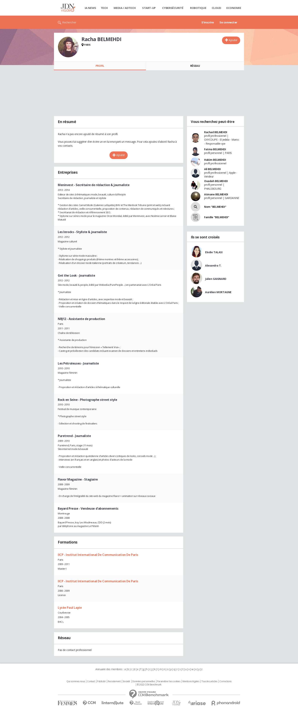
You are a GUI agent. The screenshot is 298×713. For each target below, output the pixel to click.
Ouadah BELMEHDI (216, 181)
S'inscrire (207, 22)
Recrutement (114, 681)
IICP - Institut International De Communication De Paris (98, 555)
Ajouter (233, 40)
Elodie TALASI (214, 252)
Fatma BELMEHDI (215, 149)
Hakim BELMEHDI (215, 160)
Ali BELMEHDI (212, 169)
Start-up (149, 8)
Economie (233, 8)
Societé (126, 681)
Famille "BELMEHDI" (216, 217)
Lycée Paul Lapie (70, 608)
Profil (100, 66)
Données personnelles (143, 681)
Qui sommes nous (76, 681)
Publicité (101, 681)
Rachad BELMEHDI (215, 132)
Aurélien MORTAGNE (218, 292)
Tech (104, 8)
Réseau (195, 66)
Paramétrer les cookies (168, 681)
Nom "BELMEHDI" (215, 206)
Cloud (216, 8)
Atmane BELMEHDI (216, 194)
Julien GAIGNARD (215, 279)
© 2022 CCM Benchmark (149, 684)
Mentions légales (190, 681)
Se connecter (228, 22)
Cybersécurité (172, 8)
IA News (90, 8)
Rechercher (69, 22)
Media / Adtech (125, 8)
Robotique (198, 8)
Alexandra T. (213, 265)
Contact (91, 681)
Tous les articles (209, 681)
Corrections (225, 681)
